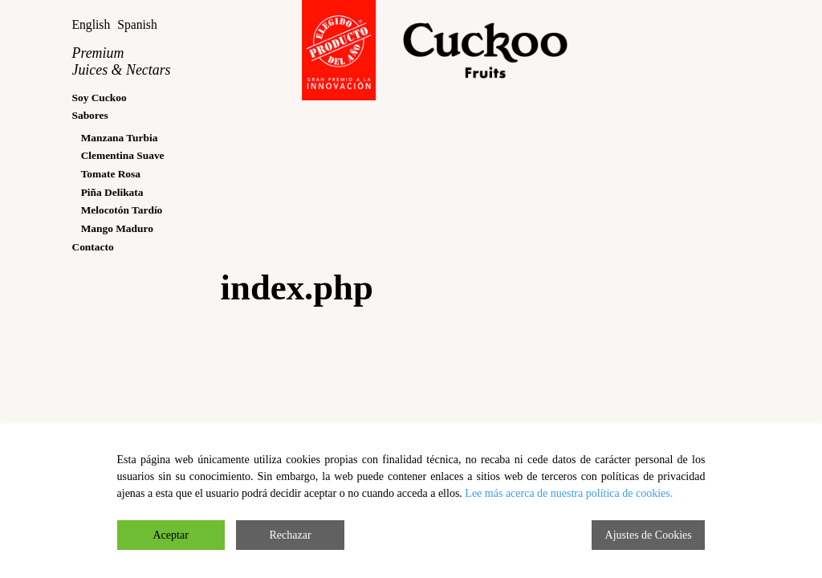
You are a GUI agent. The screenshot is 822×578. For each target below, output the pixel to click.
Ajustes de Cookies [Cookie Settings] (648, 535)
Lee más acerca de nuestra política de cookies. (569, 493)
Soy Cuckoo (98, 98)
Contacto (92, 247)
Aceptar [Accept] (171, 535)
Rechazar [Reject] (290, 535)
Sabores (89, 115)
